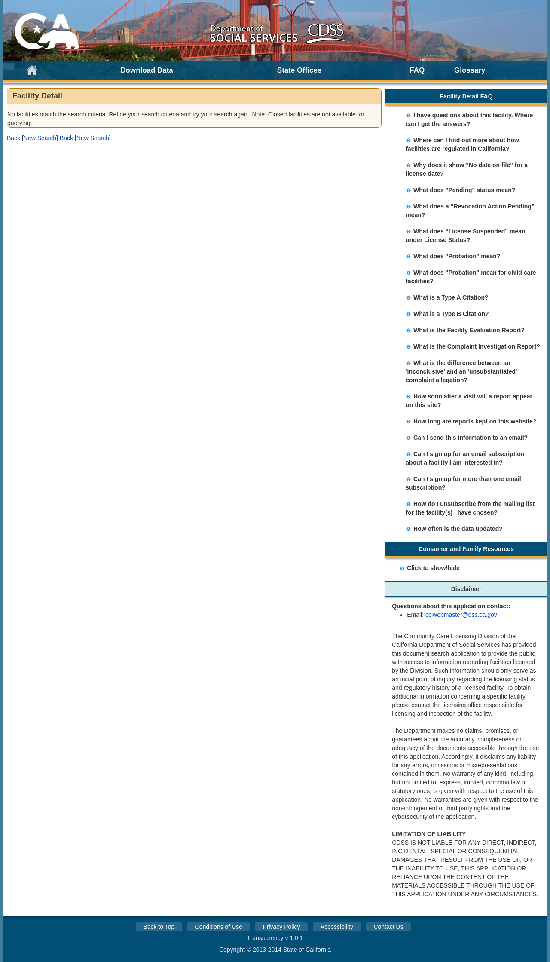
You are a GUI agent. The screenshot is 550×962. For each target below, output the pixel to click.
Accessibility (337, 926)
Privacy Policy (281, 926)
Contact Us (388, 926)
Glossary (470, 70)
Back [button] (13, 138)
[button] (13, 138)
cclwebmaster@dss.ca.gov (461, 614)
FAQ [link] (417, 70)
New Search (40, 138)
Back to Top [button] (158, 926)
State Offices (299, 70)
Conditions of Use (219, 926)
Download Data (146, 70)
